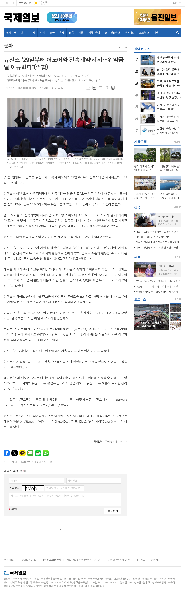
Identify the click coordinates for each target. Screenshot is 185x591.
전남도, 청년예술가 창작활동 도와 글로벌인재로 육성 (158, 242)
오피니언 (129, 32)
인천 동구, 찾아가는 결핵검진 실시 (153, 237)
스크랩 (113, 88)
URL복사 (88, 88)
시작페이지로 (7, 3)
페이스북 (7, 453)
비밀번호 (72, 480)
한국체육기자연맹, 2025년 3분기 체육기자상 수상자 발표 (158, 291)
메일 (100, 88)
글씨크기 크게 (119, 88)
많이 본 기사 (142, 49)
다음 (70, 530)
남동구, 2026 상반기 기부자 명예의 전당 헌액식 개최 (158, 231)
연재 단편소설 (112, 32)
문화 (52, 32)
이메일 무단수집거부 (119, 559)
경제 (32, 32)
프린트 (106, 88)
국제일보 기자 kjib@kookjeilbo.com (20, 87)
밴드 (46, 453)
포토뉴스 (144, 32)
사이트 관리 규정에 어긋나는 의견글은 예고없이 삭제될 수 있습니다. (47, 495)
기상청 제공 (43, 4)
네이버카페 (38, 453)
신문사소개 (10, 559)
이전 (60, 530)
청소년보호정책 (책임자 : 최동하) (84, 559)
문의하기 (156, 559)
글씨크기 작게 (125, 88)
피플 (81, 32)
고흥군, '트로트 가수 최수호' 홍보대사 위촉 (157, 286)
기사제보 (140, 559)
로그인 (175, 3)
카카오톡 (22, 453)
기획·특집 (140, 141)
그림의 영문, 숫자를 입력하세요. (63, 488)
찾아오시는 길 (28, 559)
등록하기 (113, 511)
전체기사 (11, 32)
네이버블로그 (30, 453)
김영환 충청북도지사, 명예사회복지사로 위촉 (158, 281)
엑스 (14, 453)
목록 (94, 88)
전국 (71, 32)
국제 (61, 32)
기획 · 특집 (94, 32)
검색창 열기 (177, 32)
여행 (156, 32)
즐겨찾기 (13, 3)
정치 (23, 32)
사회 (42, 32)
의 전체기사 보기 (108, 441)
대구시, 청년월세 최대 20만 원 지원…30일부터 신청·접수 (158, 247)
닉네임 (14, 480)
